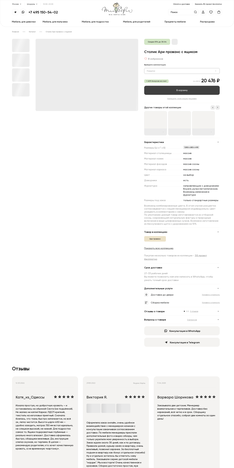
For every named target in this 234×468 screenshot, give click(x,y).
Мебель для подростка (95, 21)
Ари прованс (155, 239)
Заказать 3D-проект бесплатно (208, 4)
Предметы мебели (175, 21)
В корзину (182, 90)
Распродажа (207, 21)
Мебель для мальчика (55, 21)
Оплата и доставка (181, 4)
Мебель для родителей (136, 21)
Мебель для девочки (24, 21)
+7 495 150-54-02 (43, 12)
